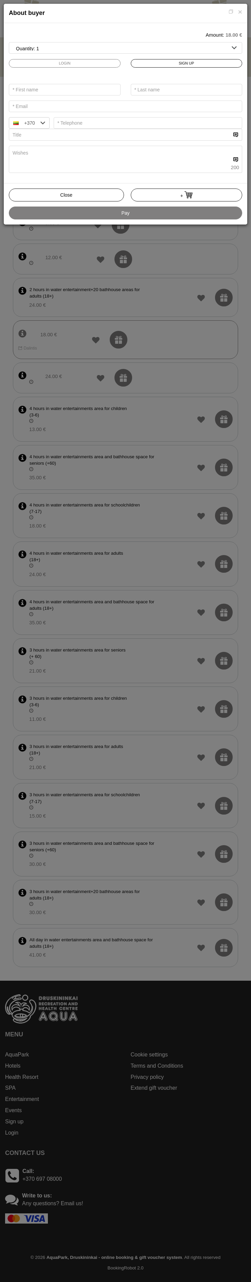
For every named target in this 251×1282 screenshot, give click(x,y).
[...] (120, 135)
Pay (125, 213)
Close (66, 195)
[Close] (240, 11)
